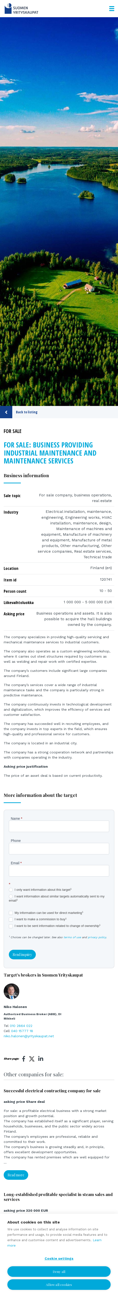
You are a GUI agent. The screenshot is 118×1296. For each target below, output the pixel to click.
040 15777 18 (22, 1031)
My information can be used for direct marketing (46, 913)
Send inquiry (22, 954)
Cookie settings (59, 1258)
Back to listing (19, 412)
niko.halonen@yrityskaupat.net (29, 1036)
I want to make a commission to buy (38, 919)
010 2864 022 (21, 1026)
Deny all (59, 1271)
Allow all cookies (59, 1284)
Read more (16, 1175)
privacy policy (97, 937)
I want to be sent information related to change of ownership (55, 926)
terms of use (72, 937)
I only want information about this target (40, 890)
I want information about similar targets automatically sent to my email (57, 898)
